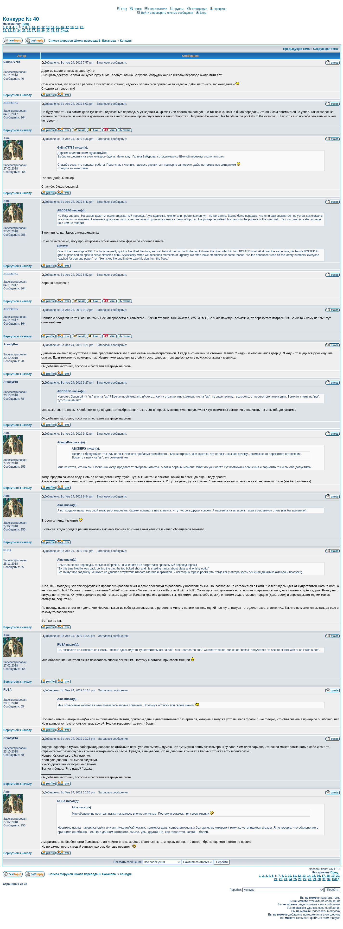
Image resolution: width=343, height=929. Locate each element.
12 (42, 27)
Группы (177, 9)
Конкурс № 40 (21, 19)
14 (52, 27)
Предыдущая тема (296, 49)
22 (9, 30)
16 (62, 27)
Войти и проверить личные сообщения (165, 12)
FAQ (122, 9)
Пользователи (156, 9)
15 (57, 27)
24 (18, 30)
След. (65, 30)
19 (76, 27)
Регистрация (197, 9)
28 (38, 30)
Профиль (218, 9)
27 (33, 30)
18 (71, 27)
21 (4, 30)
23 (14, 30)
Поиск (135, 9)
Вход (201, 12)
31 (52, 30)
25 (23, 30)
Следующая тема (325, 49)
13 (47, 27)
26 (28, 30)
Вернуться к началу (17, 95)
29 (42, 30)
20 (81, 27)
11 (38, 27)
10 (33, 27)
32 (57, 30)
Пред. (25, 24)
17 (67, 27)
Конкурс (126, 40)
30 (47, 30)
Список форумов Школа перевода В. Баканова (82, 40)
